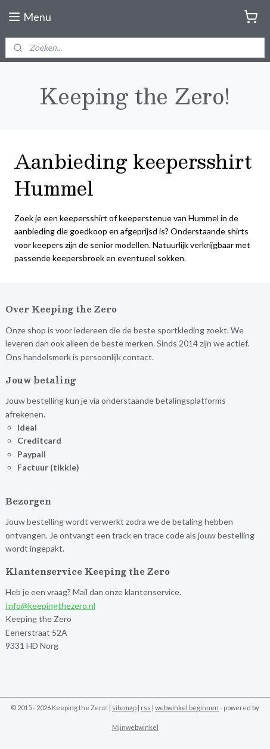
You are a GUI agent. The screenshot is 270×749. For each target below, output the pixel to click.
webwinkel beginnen (187, 707)
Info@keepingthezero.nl (50, 606)
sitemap (124, 707)
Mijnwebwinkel (135, 727)
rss (146, 707)
